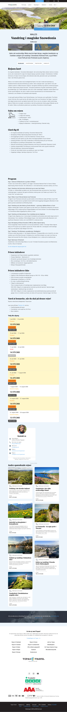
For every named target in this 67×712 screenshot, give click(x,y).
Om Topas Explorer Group (50, 647)
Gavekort (33, 649)
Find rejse (23, 4)
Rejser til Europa (16, 652)
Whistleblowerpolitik (51, 649)
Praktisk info (21, 305)
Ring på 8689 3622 (16, 443)
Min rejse (40, 1)
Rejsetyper (36, 4)
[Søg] (55, 1)
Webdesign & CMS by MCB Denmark (33, 709)
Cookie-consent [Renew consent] (44, 706)
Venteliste (12, 355)
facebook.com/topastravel (18, 450)
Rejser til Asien (33, 642)
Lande (29, 4)
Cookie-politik (35, 706)
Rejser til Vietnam (16, 644)
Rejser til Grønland (16, 642)
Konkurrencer (33, 652)
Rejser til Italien (16, 647)
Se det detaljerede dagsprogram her (17, 246)
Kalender (44, 4)
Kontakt (48, 1)
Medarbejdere (50, 644)
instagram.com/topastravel (18, 454)
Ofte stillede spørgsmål (33, 647)
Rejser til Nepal (16, 649)
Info (55, 4)
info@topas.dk (15, 447)
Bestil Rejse (45, 28)
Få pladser (12, 327)
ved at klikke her (55, 616)
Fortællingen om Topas (32, 638)
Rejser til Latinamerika (33, 644)
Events (50, 4)
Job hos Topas (51, 642)
